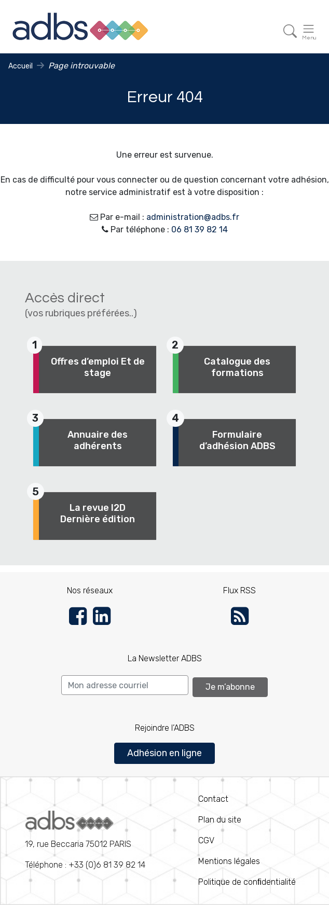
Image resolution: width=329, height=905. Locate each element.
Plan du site (219, 820)
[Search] (124, 685)
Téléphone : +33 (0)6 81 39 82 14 (85, 840)
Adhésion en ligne (164, 753)
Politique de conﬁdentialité (247, 882)
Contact (213, 799)
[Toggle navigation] (290, 31)
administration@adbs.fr (192, 217)
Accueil (20, 66)
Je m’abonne (230, 687)
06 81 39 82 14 (199, 229)
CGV (206, 840)
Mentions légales (229, 861)
